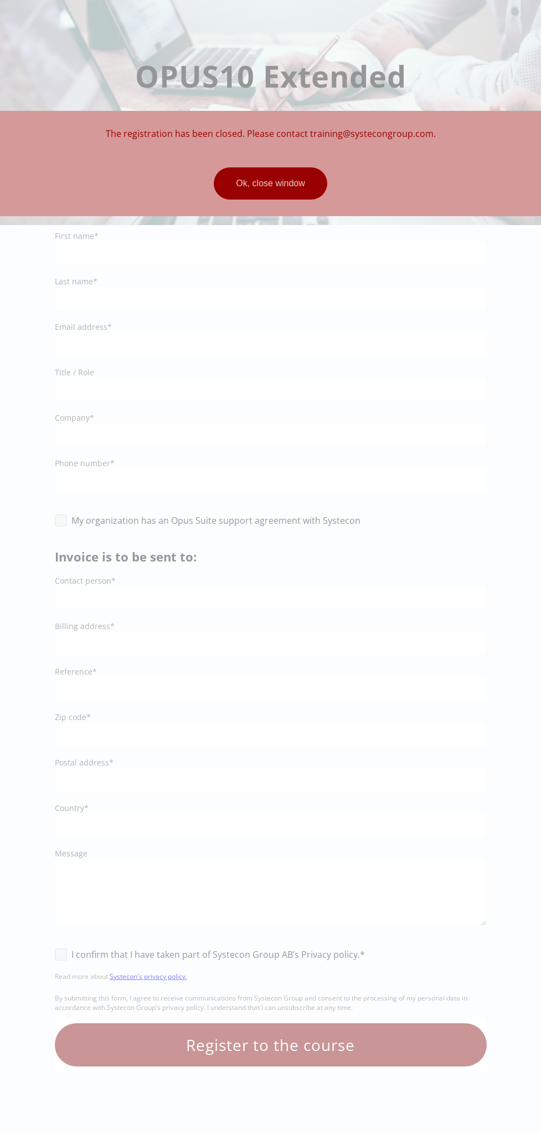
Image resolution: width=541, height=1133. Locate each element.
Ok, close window (270, 183)
